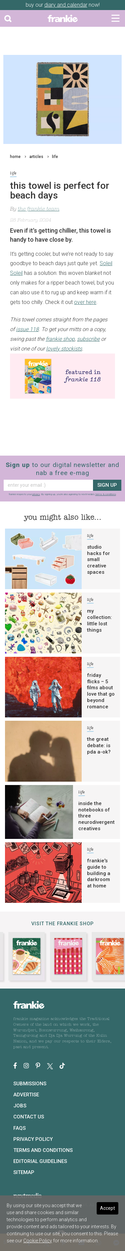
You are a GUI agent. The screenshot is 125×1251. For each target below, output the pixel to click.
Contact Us (28, 1117)
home (15, 157)
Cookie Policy (37, 1240)
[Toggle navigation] (115, 18)
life (55, 157)
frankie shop (60, 339)
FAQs (19, 1128)
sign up (107, 485)
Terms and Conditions (43, 1150)
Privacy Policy (33, 1139)
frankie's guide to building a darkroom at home (98, 873)
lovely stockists (64, 348)
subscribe (88, 339)
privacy (36, 494)
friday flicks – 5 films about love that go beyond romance (101, 691)
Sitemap (23, 1172)
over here (85, 302)
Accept (107, 1208)
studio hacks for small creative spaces (98, 559)
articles (36, 157)
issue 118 (27, 329)
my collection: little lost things (99, 620)
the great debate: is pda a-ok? (99, 745)
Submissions (29, 1084)
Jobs (19, 1106)
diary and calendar (65, 5)
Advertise (26, 1095)
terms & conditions (105, 494)
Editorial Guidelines (40, 1161)
